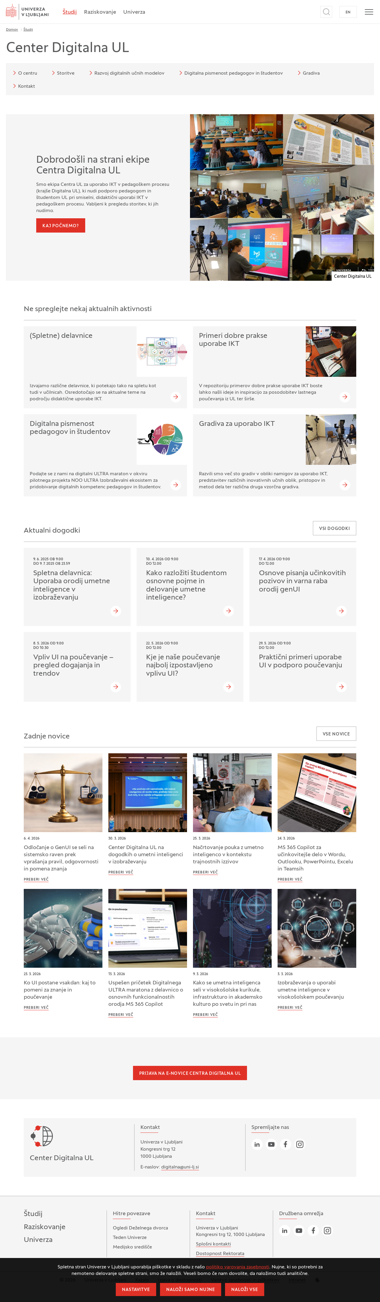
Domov (12, 30)
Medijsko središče (132, 1247)
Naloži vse (244, 1290)
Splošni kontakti (213, 1244)
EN (348, 12)
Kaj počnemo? (60, 226)
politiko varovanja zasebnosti (237, 1267)
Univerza (134, 12)
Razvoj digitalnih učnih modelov (125, 72)
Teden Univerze (130, 1237)
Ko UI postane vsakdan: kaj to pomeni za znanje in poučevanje (60, 990)
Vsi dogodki (334, 529)
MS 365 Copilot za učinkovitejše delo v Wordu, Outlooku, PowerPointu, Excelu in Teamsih (315, 858)
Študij (70, 12)
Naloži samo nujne (190, 1290)
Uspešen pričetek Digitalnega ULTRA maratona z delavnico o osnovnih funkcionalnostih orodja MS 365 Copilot (145, 994)
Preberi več (36, 879)
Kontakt (23, 86)
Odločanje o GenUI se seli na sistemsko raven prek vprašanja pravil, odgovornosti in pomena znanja (61, 858)
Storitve (62, 72)
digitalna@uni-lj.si (180, 1167)
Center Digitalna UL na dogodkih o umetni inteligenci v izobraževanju (145, 855)
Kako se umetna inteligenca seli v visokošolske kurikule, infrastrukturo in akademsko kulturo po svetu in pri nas (227, 994)
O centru (24, 72)
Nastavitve (136, 1290)
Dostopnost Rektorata (220, 1253)
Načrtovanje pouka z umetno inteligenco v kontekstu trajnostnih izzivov (228, 855)
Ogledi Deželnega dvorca (140, 1228)
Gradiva (308, 72)
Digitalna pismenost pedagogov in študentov (230, 72)
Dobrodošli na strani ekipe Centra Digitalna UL (93, 165)
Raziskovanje (100, 12)
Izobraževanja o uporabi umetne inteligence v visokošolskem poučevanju (311, 990)
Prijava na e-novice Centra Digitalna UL (190, 1074)
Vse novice (336, 734)
